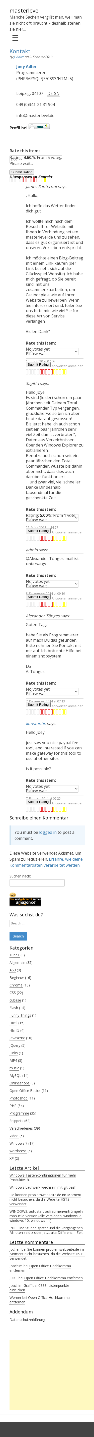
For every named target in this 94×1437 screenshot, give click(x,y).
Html (13, 1022)
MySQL (15, 1075)
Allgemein (17, 962)
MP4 (13, 1060)
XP (12, 1158)
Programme (19, 1113)
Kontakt (20, 51)
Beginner (17, 977)
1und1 (15, 955)
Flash (14, 1007)
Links (14, 1053)
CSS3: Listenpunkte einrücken (39, 1287)
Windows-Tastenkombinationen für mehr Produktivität (43, 1177)
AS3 (13, 970)
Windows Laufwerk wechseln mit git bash (43, 1187)
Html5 (14, 1030)
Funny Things (20, 1015)
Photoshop (19, 1098)
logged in (48, 832)
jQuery (15, 1045)
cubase (15, 1000)
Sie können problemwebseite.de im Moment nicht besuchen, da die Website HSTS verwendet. (45, 1199)
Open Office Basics (25, 1090)
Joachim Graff (21, 1285)
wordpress (18, 1150)
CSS (13, 992)
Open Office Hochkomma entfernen (40, 1268)
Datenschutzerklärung (27, 1319)
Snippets (16, 1120)
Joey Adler (26, 66)
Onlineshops (20, 1083)
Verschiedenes (21, 1128)
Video (14, 1135)
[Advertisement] (52, 1375)
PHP (13, 1105)
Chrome (16, 985)
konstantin (36, 723)
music (14, 1068)
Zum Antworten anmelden (63, 366)
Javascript (17, 1037)
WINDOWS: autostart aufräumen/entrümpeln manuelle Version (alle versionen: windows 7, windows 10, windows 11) (46, 1216)
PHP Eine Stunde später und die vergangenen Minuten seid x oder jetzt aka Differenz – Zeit (46, 1230)
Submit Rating (22, 172)
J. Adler (19, 56)
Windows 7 (18, 1143)
